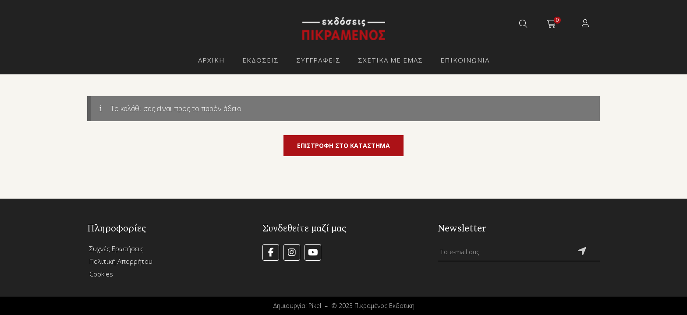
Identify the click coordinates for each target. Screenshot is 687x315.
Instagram (291, 252)
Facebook (270, 252)
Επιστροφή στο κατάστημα (343, 145)
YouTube (313, 252)
